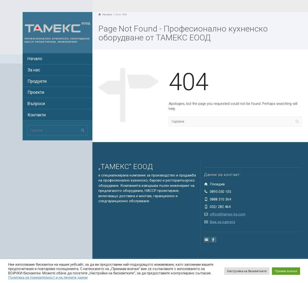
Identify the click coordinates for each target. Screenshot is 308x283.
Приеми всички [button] (286, 271)
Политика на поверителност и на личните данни (48, 277)
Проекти (35, 92)
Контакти (36, 114)
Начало (34, 58)
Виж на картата (222, 222)
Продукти (37, 81)
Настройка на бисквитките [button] (247, 271)
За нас (33, 69)
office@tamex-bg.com (227, 214)
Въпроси (36, 103)
